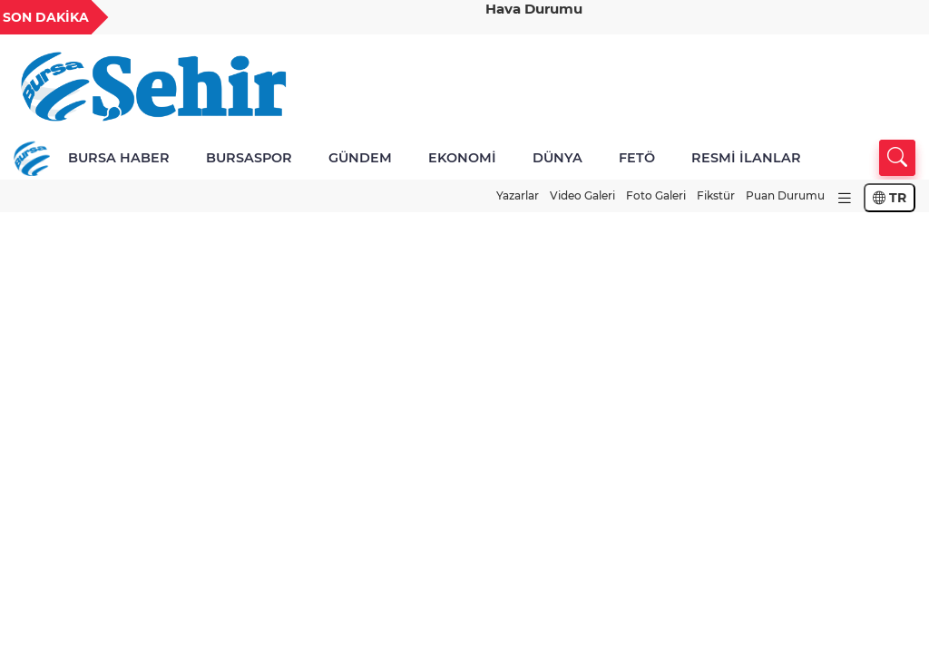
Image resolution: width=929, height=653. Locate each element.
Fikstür (716, 195)
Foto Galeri (656, 195)
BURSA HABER (119, 158)
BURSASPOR (249, 158)
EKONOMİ (462, 158)
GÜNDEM (360, 158)
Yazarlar (517, 195)
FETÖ (637, 158)
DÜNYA (557, 158)
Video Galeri (582, 195)
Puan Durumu (785, 195)
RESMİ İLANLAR (746, 158)
